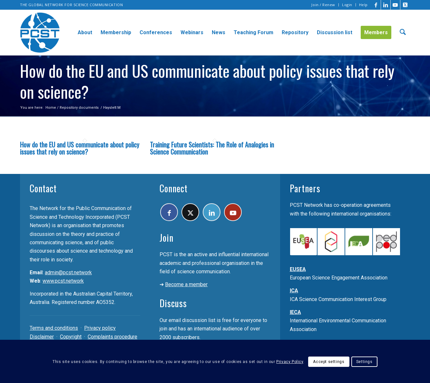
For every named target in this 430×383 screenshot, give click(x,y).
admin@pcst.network (68, 272)
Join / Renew (323, 4)
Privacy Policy (289, 361)
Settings (364, 361)
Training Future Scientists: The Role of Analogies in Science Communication (212, 148)
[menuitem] (323, 4)
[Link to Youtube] (395, 5)
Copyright (71, 337)
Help (363, 4)
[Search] (403, 32)
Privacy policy (100, 328)
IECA (295, 312)
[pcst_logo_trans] (40, 32)
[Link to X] (405, 5)
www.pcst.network (63, 281)
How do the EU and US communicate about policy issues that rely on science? (79, 148)
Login (347, 4)
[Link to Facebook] (376, 5)
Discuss (173, 303)
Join (166, 237)
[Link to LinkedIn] (385, 5)
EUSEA (298, 269)
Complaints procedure (112, 337)
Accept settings (328, 361)
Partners (305, 188)
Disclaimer (42, 337)
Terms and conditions (54, 328)
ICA (294, 290)
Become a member (186, 284)
